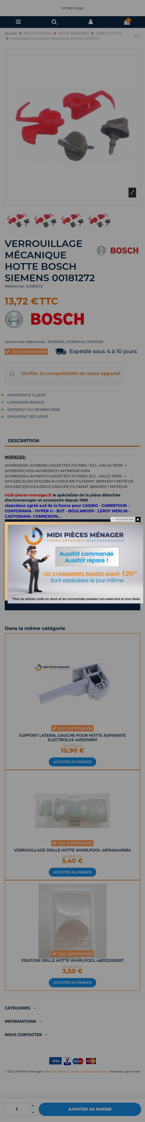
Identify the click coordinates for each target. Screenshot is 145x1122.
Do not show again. (125, 519)
